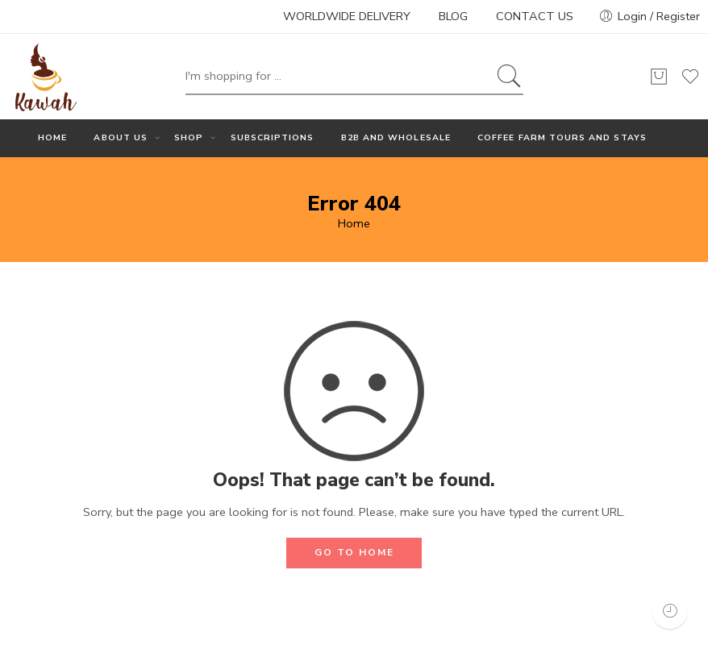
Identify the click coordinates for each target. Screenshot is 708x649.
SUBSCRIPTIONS (272, 137)
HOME (52, 137)
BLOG (453, 16)
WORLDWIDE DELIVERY (346, 16)
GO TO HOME (354, 552)
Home (354, 223)
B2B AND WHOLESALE (396, 137)
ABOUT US (121, 137)
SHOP (188, 137)
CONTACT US (534, 16)
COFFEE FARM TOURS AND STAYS (562, 137)
